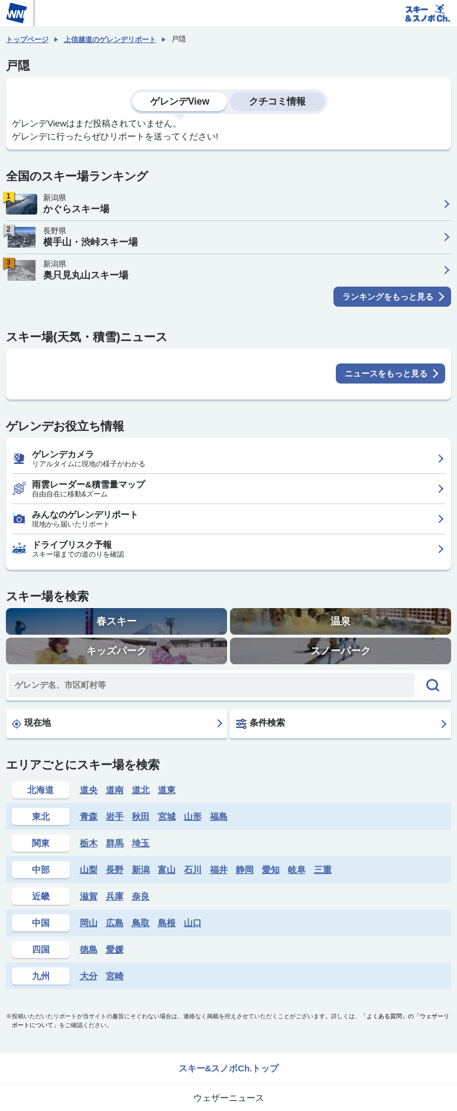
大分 (89, 976)
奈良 (141, 896)
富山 (167, 870)
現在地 (31, 722)
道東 (167, 790)
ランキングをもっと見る (387, 296)
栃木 (89, 843)
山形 (193, 816)
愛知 (271, 870)
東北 (41, 816)
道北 (141, 790)
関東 (41, 843)
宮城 (167, 816)
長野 (115, 870)
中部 (41, 870)
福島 (219, 816)
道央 (89, 790)
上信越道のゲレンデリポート (110, 39)
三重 (323, 870)
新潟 (141, 870)
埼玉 (141, 843)
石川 (193, 870)
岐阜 (297, 870)
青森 (89, 816)
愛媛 (115, 949)
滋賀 (89, 896)
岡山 (89, 923)
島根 (167, 923)
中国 (41, 923)
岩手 (115, 816)
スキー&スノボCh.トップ (229, 1068)
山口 (193, 923)
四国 (41, 949)
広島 (115, 923)
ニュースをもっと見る (386, 373)
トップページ (27, 39)
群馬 (115, 843)
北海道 (40, 790)
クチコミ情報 (277, 101)
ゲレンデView (179, 101)
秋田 (141, 816)
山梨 (89, 870)
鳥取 (141, 923)
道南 (115, 790)
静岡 (245, 870)
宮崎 (115, 976)
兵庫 (115, 896)
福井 (219, 870)
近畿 (41, 896)
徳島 (89, 949)
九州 (41, 976)
